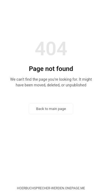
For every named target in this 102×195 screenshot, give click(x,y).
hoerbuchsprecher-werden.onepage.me (51, 188)
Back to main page (51, 109)
